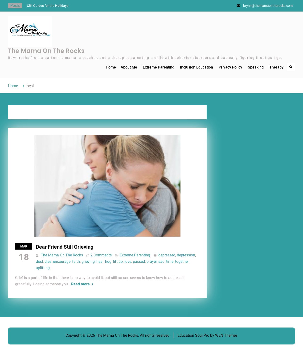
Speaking (256, 67)
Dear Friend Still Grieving (65, 247)
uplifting (43, 268)
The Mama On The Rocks (46, 51)
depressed (166, 255)
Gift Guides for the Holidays (47, 6)
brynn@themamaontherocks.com (268, 6)
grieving (88, 261)
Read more (80, 284)
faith (76, 261)
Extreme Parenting (158, 67)
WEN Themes (226, 335)
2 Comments (101, 255)
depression (186, 255)
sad (161, 261)
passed (139, 261)
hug (108, 261)
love (127, 261)
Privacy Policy (230, 67)
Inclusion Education (196, 67)
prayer (152, 261)
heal (99, 261)
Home (111, 67)
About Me (129, 67)
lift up (118, 261)
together (181, 261)
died (39, 261)
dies (48, 261)
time (169, 261)
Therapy (276, 67)
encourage (61, 261)
